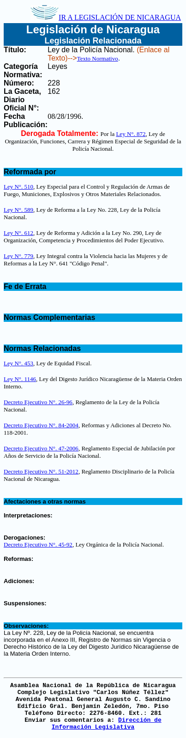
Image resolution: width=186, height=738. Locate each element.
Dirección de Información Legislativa (107, 724)
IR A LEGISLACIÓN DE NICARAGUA (105, 17)
